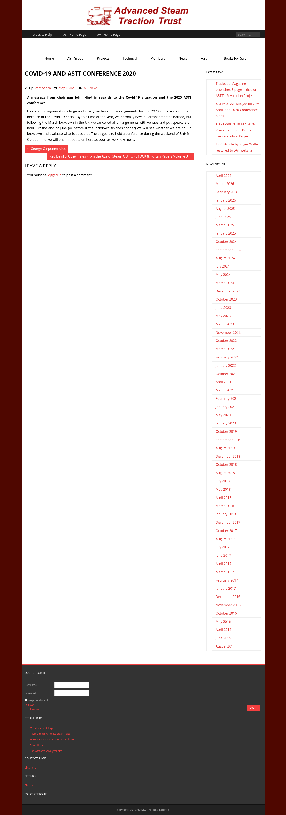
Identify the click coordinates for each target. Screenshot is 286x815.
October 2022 (226, 340)
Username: (31, 685)
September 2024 (228, 250)
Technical (130, 58)
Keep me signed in (38, 700)
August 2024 (225, 258)
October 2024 (226, 241)
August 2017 (225, 539)
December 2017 (228, 522)
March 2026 (225, 183)
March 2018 (225, 505)
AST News (91, 88)
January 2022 (226, 365)
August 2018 (225, 472)
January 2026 (226, 200)
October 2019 (226, 431)
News (182, 58)
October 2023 (226, 299)
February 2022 (227, 357)
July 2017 (223, 547)
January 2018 (226, 514)
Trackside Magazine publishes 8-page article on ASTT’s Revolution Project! (236, 89)
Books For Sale (235, 58)
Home (49, 58)
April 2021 (223, 382)
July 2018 (223, 481)
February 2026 (227, 192)
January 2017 (226, 588)
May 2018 (223, 489)
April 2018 (223, 497)
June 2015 (223, 638)
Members (157, 58)
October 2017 (226, 530)
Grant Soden (42, 88)
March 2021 (225, 390)
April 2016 (223, 629)
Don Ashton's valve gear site (46, 751)
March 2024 (225, 283)
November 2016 (228, 605)
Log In (253, 707)
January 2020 (226, 423)
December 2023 (228, 291)
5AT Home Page (108, 34)
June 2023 (223, 307)
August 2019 (225, 448)
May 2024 (223, 274)
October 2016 (226, 613)
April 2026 (223, 175)
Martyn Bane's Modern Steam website (52, 739)
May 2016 (223, 621)
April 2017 (223, 563)
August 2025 (225, 208)
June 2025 (223, 217)
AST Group (75, 58)
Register (29, 704)
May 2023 (223, 316)
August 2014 (225, 646)
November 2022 (228, 332)
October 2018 (226, 464)
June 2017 (223, 555)
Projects (103, 58)
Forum (205, 58)
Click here (30, 767)
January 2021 (226, 406)
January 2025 (226, 233)
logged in (54, 175)
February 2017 (227, 580)
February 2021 (227, 398)
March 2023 (225, 324)
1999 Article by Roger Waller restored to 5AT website (237, 147)
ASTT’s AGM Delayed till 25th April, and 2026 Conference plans (238, 110)
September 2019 (228, 439)
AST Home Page (74, 34)
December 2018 (228, 456)
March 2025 (225, 225)
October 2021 (226, 373)
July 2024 (223, 266)
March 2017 (225, 572)
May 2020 (223, 415)
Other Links (36, 745)
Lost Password (33, 709)
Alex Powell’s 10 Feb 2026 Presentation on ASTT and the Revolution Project (236, 130)
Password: (31, 693)
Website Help (42, 34)
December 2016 (228, 596)
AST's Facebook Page (42, 728)
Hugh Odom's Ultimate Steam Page (50, 734)
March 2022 (225, 349)
